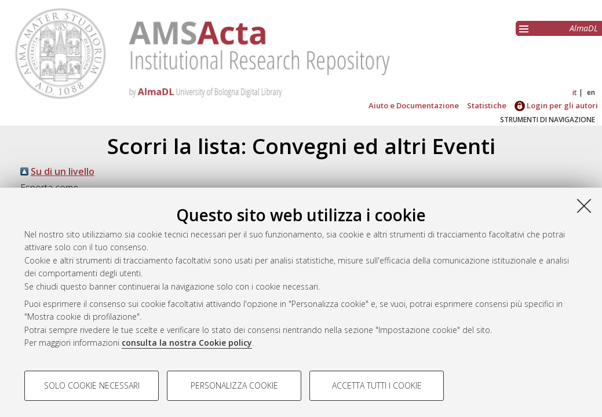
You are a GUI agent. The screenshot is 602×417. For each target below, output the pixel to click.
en (591, 92)
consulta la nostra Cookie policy (187, 342)
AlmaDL (584, 28)
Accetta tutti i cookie (377, 385)
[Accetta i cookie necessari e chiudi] (584, 205)
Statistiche (486, 105)
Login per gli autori (556, 105)
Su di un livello (62, 171)
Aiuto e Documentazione (414, 105)
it (574, 92)
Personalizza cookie (234, 385)
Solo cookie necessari (92, 385)
